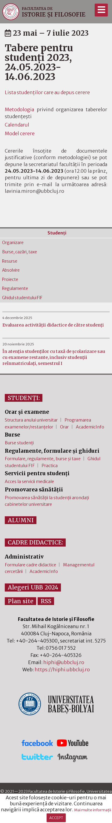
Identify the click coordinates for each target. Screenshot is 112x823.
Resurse (9, 261)
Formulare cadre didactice (30, 565)
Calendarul (17, 125)
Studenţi (56, 233)
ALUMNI (21, 520)
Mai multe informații (92, 809)
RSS (46, 601)
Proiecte (10, 279)
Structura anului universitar (31, 420)
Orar (64, 427)
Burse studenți (19, 443)
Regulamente (15, 288)
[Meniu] (101, 10)
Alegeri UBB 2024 (33, 587)
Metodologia (19, 109)
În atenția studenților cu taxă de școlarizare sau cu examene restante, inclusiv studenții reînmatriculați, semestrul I (53, 357)
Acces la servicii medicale (29, 481)
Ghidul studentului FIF (22, 297)
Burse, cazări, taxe (19, 252)
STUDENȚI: (24, 397)
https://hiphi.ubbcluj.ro (62, 669)
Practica (50, 465)
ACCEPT (56, 818)
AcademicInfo (90, 427)
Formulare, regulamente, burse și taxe (43, 458)
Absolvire (11, 270)
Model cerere (20, 133)
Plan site (20, 601)
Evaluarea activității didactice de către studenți (53, 325)
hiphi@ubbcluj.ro (63, 662)
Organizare (13, 242)
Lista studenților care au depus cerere (47, 92)
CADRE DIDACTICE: (35, 542)
